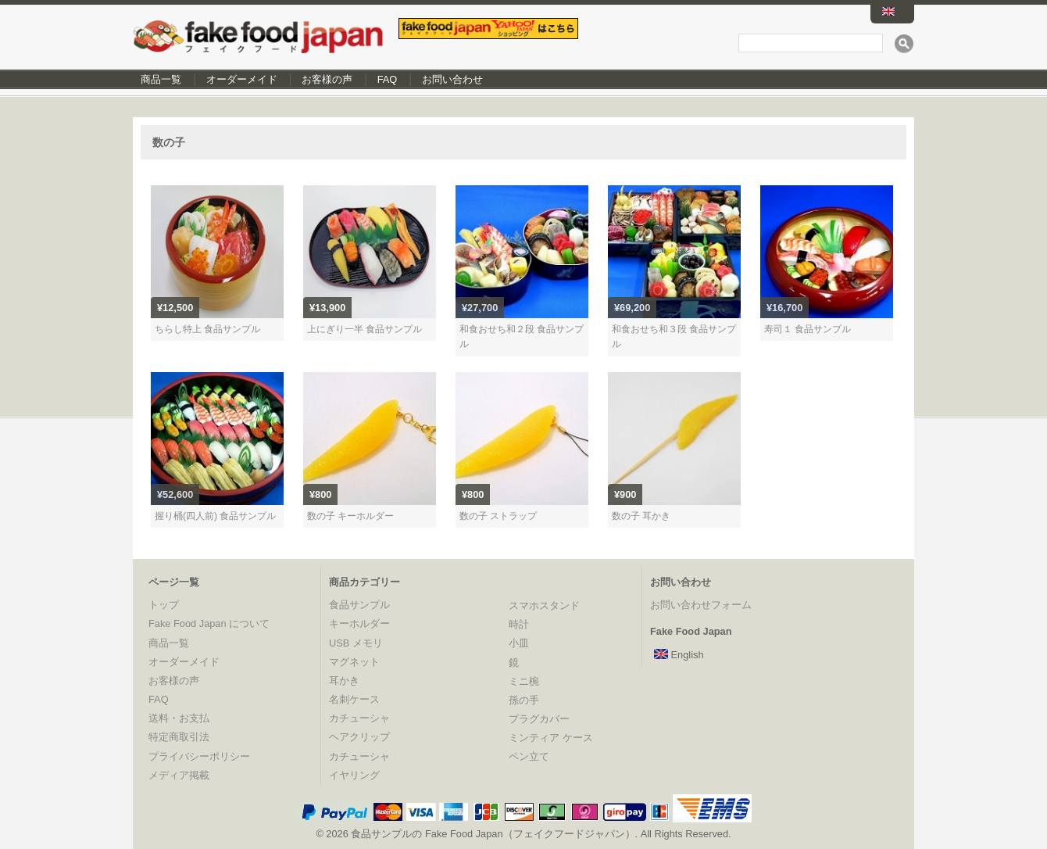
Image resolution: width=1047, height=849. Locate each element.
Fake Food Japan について (209, 623)
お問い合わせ (452, 79)
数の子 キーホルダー (350, 515)
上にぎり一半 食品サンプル (364, 329)
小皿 (519, 643)
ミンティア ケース (551, 737)
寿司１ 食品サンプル (807, 329)
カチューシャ (359, 718)
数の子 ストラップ (498, 515)
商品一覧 (161, 79)
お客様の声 (327, 79)
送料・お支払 (178, 718)
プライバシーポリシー (199, 756)
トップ (163, 605)
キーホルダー (359, 623)
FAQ (387, 79)
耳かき (344, 680)
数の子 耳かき (641, 515)
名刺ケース (354, 699)
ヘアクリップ (359, 737)
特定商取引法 (178, 737)
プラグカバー (539, 719)
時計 (519, 624)
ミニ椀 (524, 681)
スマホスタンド (544, 605)
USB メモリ (356, 643)
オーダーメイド (241, 79)
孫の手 (524, 700)
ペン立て (529, 756)
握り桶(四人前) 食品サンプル (215, 515)
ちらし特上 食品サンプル (207, 329)
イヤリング (354, 775)
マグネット (354, 662)
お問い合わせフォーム (701, 605)
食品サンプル (359, 605)
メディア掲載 (178, 775)
